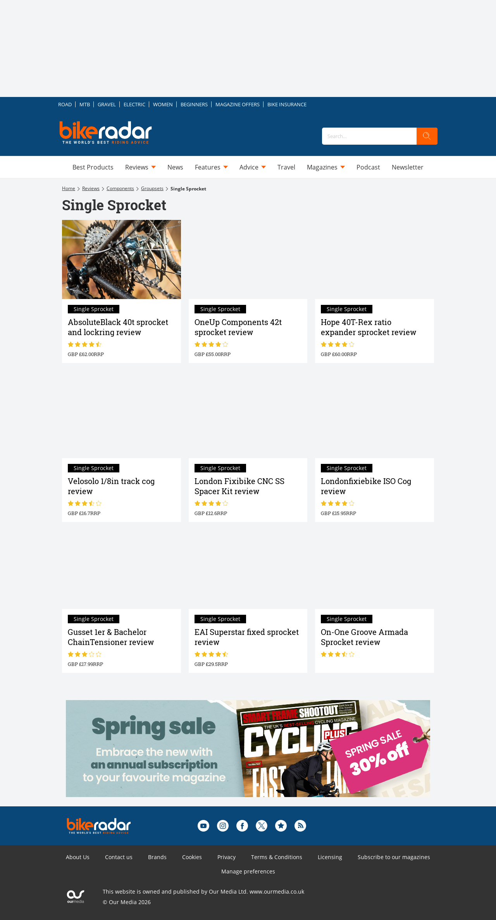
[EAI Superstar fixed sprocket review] (248, 569)
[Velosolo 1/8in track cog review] (121, 418)
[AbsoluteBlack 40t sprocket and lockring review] (121, 259)
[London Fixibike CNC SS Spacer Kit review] (248, 418)
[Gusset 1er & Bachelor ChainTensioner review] (121, 569)
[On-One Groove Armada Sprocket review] (374, 569)
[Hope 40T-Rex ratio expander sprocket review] (374, 259)
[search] (427, 136)
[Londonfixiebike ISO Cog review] (374, 418)
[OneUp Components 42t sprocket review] (248, 259)
